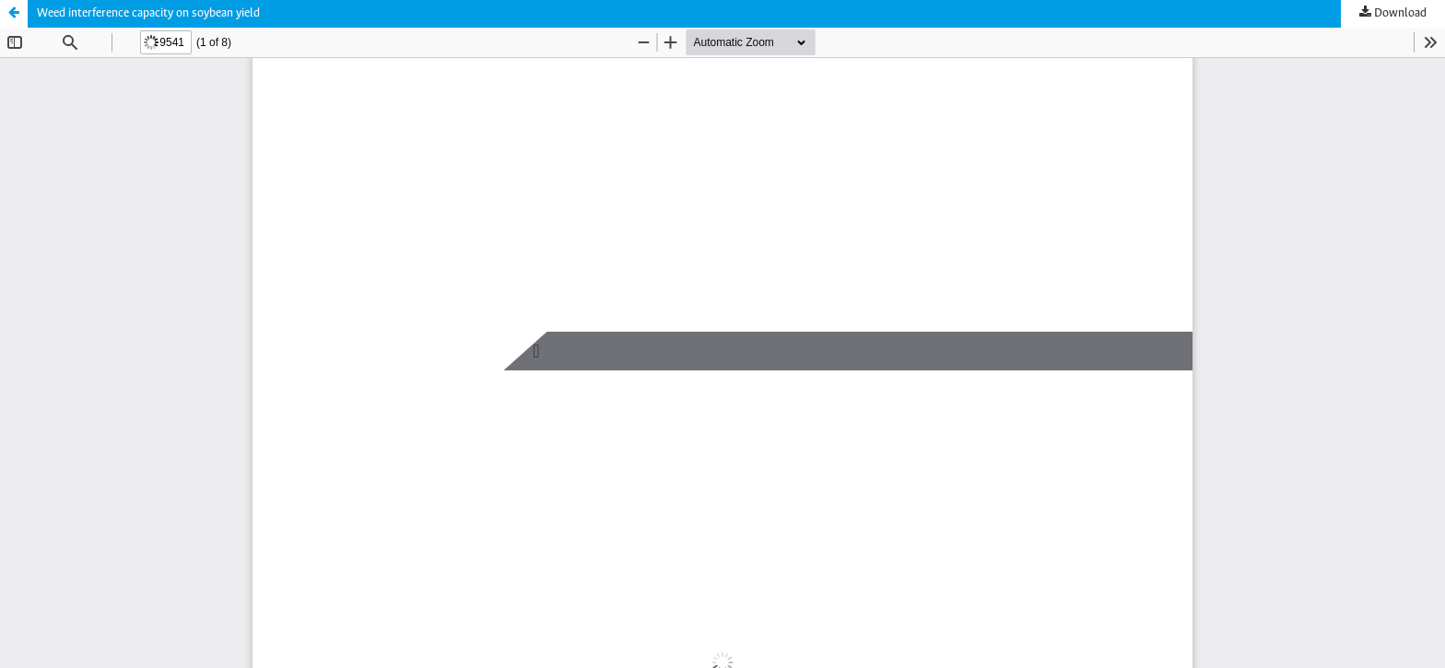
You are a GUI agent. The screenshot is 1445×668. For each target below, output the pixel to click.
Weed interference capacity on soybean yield (148, 13)
